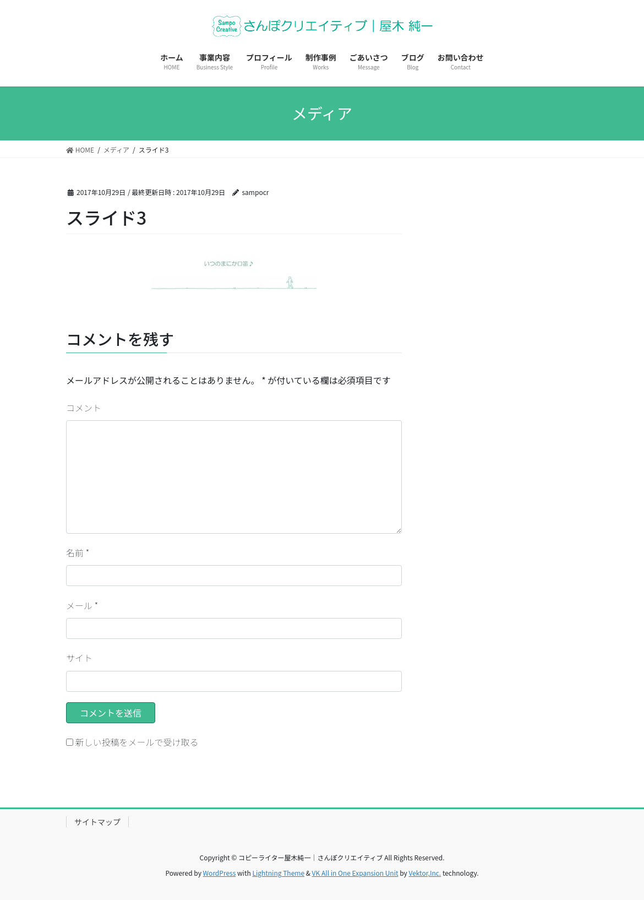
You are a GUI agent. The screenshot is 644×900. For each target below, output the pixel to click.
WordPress (219, 872)
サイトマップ (97, 821)
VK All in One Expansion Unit (355, 872)
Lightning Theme (278, 872)
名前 (77, 552)
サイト (79, 657)
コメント (83, 407)
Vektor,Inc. (424, 872)
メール (82, 605)
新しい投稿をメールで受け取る (137, 742)
